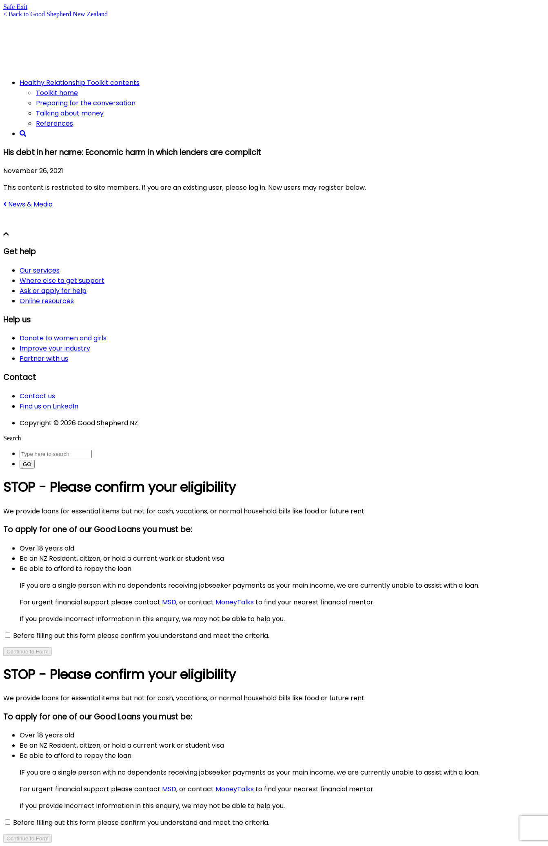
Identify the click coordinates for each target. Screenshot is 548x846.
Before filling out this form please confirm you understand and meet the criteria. (137, 635)
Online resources (47, 301)
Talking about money (70, 113)
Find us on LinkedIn (49, 406)
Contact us (37, 396)
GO (27, 464)
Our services (40, 270)
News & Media (28, 204)
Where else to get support (62, 280)
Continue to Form (28, 651)
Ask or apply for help (53, 290)
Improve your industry (55, 348)
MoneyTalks (234, 602)
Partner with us (44, 358)
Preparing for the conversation (85, 103)
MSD (169, 602)
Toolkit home (57, 93)
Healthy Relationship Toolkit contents (80, 82)
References (54, 123)
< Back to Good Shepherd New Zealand (55, 14)
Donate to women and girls (63, 338)
